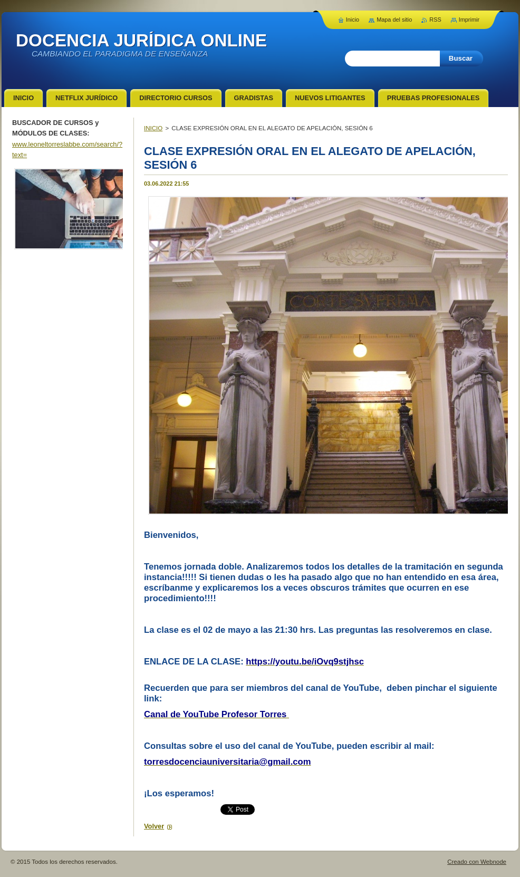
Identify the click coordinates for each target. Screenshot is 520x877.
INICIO (153, 128)
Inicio (352, 19)
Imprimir (469, 19)
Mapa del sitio (394, 19)
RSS (435, 19)
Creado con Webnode (476, 862)
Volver (154, 826)
